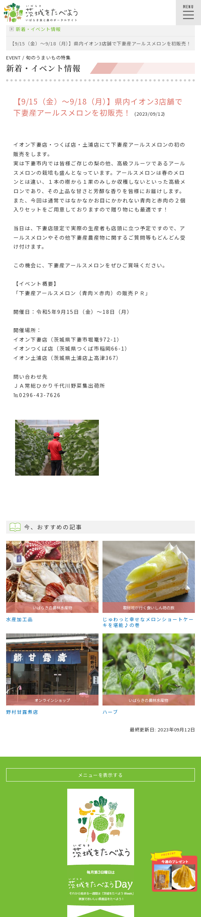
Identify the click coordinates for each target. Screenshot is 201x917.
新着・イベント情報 (38, 29)
